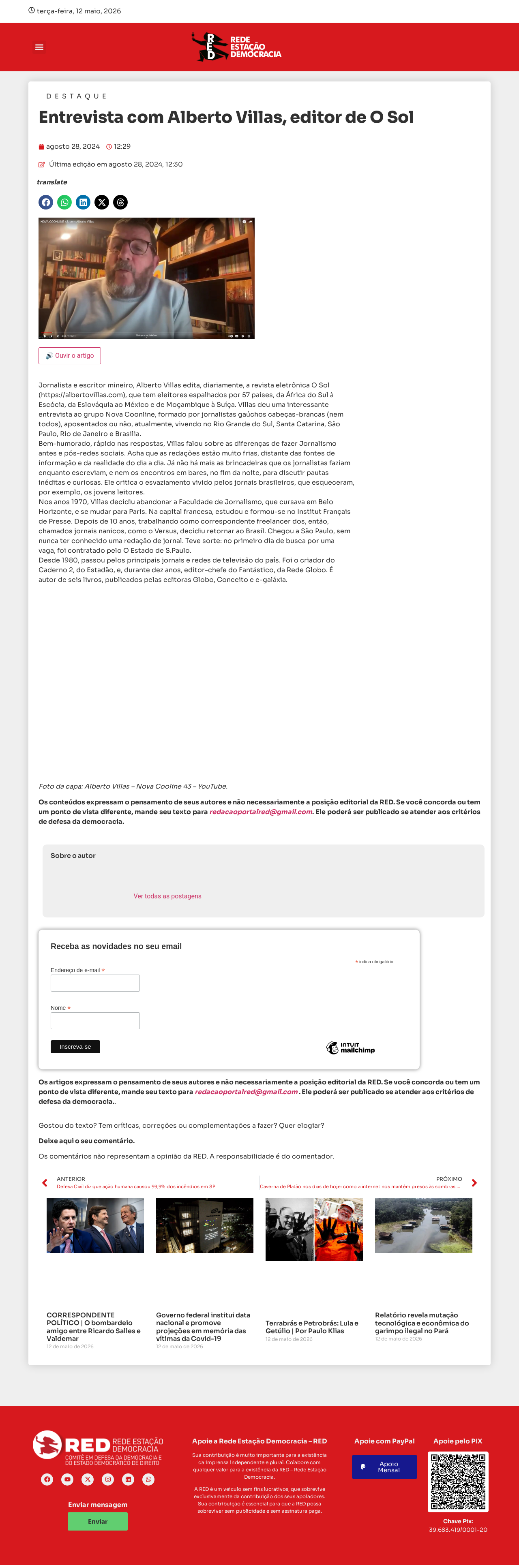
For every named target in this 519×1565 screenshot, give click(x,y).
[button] (39, 47)
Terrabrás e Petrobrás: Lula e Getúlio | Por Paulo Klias (312, 1327)
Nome (61, 1007)
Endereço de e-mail (78, 969)
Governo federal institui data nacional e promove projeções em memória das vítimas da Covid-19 (203, 1327)
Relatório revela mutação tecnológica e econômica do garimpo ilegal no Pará (422, 1323)
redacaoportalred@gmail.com (246, 1092)
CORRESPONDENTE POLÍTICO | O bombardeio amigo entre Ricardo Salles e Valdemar (94, 1327)
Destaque (77, 96)
